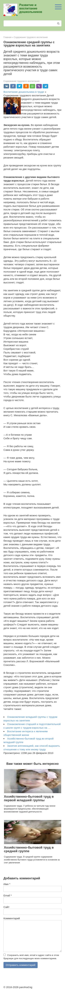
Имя (6, 884)
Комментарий (11, 918)
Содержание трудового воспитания (21, 81)
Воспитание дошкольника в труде (23, 91)
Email (7, 895)
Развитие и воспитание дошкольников (30, 8)
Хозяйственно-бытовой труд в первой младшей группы (29, 798)
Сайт (6, 907)
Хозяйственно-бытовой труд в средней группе (29, 849)
